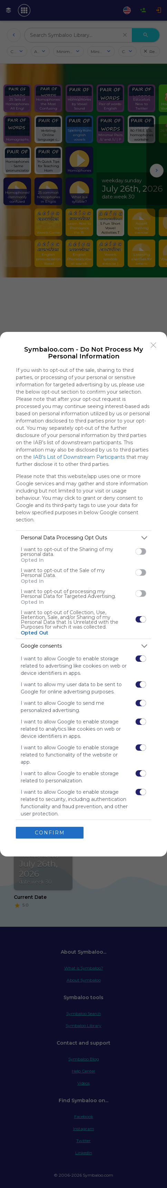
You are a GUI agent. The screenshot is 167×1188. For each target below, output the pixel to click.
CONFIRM (50, 833)
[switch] (140, 551)
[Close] (153, 345)
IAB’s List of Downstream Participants (79, 457)
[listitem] (83, 538)
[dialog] (83, 594)
